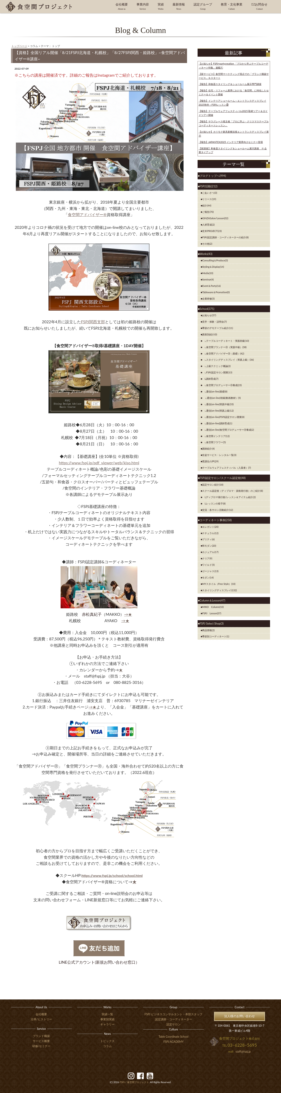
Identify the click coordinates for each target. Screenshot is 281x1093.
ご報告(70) (208, 211)
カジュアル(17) (210, 552)
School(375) (207, 309)
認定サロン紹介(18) (212, 484)
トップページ (19, 46)
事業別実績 (107, 1019)
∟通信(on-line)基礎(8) (214, 391)
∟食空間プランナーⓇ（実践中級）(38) (224, 347)
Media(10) (207, 273)
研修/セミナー (41, 1046)
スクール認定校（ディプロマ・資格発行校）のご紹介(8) (232, 490)
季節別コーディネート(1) (215, 636)
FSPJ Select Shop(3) (211, 623)
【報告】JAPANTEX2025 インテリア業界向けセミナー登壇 (231, 142)
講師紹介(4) (208, 448)
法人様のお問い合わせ (239, 1016)
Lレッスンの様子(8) (213, 503)
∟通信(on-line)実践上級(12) (218, 410)
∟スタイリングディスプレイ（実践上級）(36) (228, 359)
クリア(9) (207, 558)
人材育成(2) (208, 224)
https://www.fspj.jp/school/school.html (112, 875)
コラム (107, 1046)
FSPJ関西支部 (93, 321)
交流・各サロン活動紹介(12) (217, 509)
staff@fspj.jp (243, 1051)
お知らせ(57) (209, 315)
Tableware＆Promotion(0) (216, 292)
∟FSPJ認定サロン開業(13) (217, 372)
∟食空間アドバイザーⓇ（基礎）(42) (223, 353)
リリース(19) (209, 199)
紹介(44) (206, 205)
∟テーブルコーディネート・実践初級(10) (225, 340)
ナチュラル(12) (210, 533)
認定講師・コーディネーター (173, 1019)
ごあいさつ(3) (209, 192)
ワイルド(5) (208, 564)
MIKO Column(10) (212, 606)
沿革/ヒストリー (41, 1019)
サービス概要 (41, 1041)
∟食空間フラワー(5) (214, 442)
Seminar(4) (208, 279)
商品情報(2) (208, 630)
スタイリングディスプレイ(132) (219, 590)
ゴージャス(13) (210, 571)
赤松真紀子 (92, 614)
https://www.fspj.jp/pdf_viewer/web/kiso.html (99, 462)
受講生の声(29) (210, 461)
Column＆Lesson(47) (212, 600)
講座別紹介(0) (209, 334)
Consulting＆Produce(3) (215, 260)
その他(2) (207, 243)
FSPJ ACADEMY (173, 1041)
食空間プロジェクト (134, 1082)
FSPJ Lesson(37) (211, 613)
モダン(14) (208, 577)
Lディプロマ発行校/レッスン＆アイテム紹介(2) (229, 497)
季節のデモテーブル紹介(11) (217, 328)
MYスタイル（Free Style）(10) (218, 583)
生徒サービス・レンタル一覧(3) (219, 454)
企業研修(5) (208, 298)
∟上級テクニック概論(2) (216, 366)
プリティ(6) (208, 539)
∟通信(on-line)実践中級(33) (218, 404)
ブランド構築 (41, 1036)
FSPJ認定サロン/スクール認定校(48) (222, 478)
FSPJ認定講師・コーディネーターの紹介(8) (225, 237)
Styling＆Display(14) (213, 266)
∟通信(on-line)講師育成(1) (217, 423)
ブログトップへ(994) (213, 175)
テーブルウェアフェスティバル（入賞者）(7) (226, 467)
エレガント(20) (210, 526)
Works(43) (206, 254)
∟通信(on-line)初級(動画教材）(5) (221, 397)
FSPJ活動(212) (208, 186)
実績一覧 (107, 1014)
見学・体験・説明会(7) (214, 321)
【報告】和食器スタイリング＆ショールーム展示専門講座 (230, 84)
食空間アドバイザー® (87, 214)
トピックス (107, 1041)
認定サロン (173, 1024)
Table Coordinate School (173, 1036)
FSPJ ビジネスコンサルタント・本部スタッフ (173, 1014)
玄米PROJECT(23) (212, 230)
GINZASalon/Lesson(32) (215, 218)
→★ (128, 614)
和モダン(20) (209, 545)
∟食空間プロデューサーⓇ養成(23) (222, 385)
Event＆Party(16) (211, 285)
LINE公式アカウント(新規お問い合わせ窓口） (99, 962)
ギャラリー (107, 1024)
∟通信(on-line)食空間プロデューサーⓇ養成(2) (228, 429)
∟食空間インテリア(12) (216, 436)
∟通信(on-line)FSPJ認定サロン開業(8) (223, 417)
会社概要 (41, 1014)
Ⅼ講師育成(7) (210, 378)
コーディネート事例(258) (216, 520)
